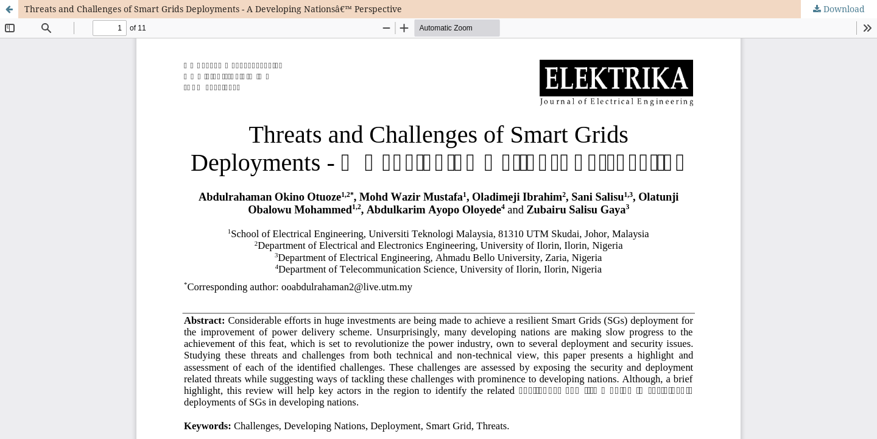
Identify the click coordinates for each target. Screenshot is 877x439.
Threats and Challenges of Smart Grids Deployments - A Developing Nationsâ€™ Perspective (213, 9)
